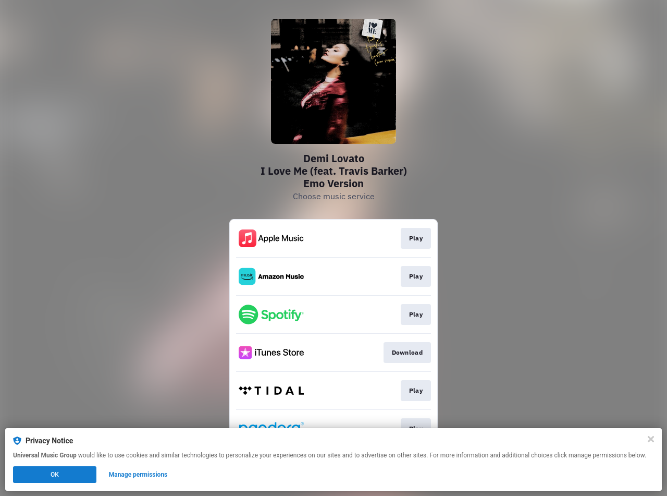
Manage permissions (138, 474)
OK (55, 474)
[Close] (651, 439)
